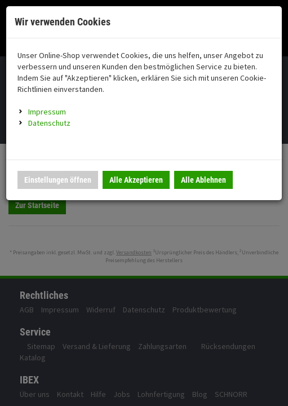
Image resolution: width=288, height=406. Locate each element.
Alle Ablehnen (203, 179)
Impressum (47, 112)
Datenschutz (49, 123)
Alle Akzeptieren (136, 179)
